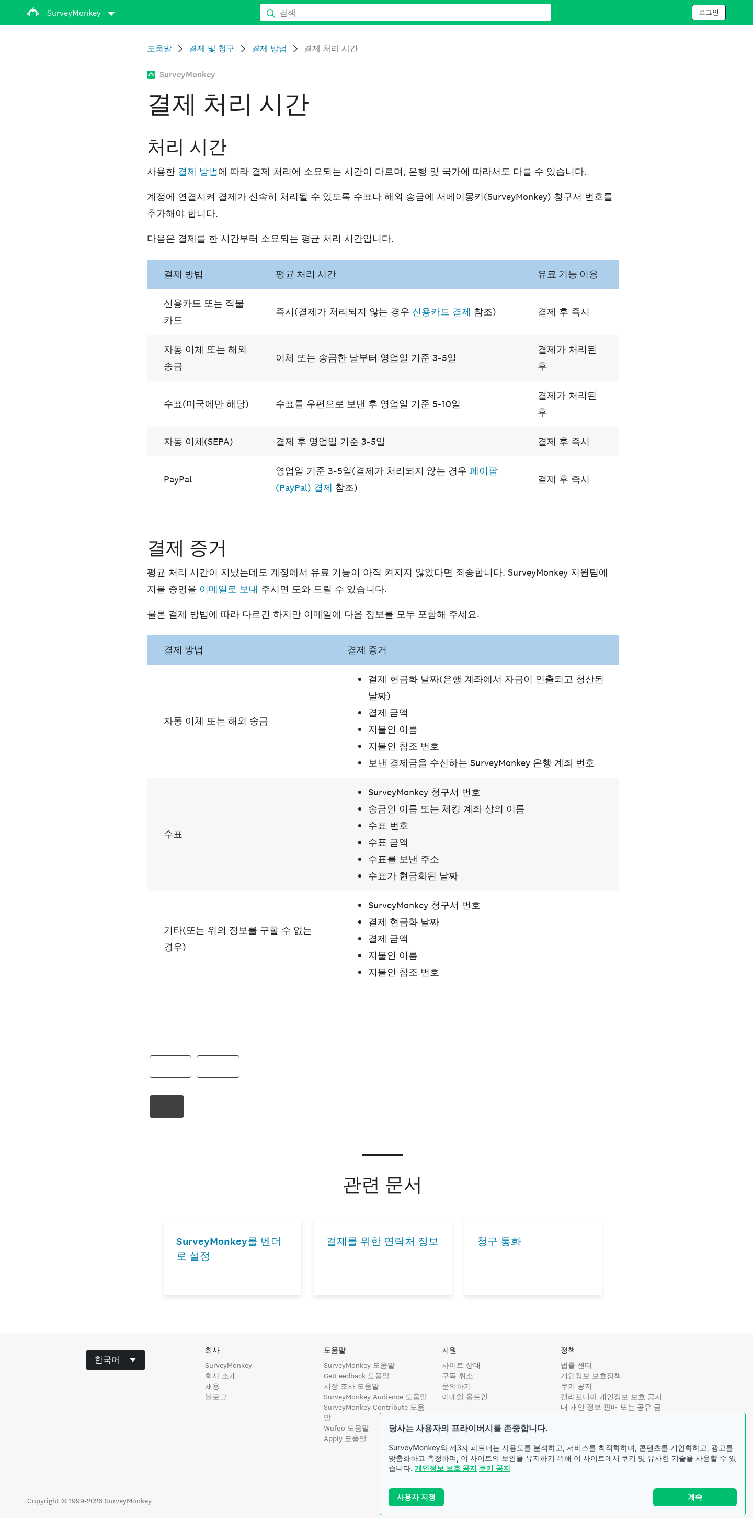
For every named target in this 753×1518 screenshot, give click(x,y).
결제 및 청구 (212, 48)
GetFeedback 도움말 (357, 1375)
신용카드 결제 (441, 312)
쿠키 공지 (494, 1468)
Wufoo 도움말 (346, 1428)
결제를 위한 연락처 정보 (382, 1241)
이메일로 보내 (228, 589)
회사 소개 (220, 1375)
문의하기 (456, 1386)
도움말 (159, 48)
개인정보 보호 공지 (446, 1468)
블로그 (216, 1396)
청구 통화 (499, 1241)
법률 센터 (576, 1365)
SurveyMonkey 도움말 (359, 1365)
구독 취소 (457, 1375)
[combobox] (115, 1360)
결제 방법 (269, 48)
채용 (212, 1386)
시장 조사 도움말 (351, 1386)
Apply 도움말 (345, 1438)
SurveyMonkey (228, 1365)
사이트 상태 (461, 1365)
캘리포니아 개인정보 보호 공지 (611, 1396)
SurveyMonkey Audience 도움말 (375, 1396)
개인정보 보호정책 (591, 1375)
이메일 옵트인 (465, 1396)
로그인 (709, 12)
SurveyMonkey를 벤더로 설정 (228, 1248)
